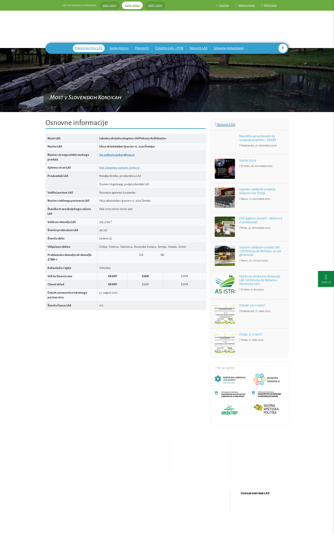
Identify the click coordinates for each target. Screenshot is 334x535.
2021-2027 (110, 5)
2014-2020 (132, 5)
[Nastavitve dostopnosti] (326, 267)
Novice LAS (198, 48)
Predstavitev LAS (88, 48)
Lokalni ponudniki (229, 48)
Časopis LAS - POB (169, 48)
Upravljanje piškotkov (196, 469)
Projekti (142, 48)
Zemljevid (132, 472)
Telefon (223, 5)
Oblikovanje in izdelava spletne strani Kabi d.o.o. (167, 524)
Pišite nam (269, 5)
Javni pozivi (119, 48)
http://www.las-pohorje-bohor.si (119, 167)
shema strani (245, 5)
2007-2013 (155, 5)
